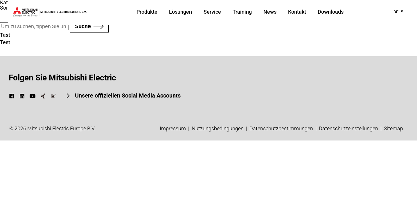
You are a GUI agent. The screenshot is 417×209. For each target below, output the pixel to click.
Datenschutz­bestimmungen (281, 128)
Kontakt (297, 12)
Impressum (173, 128)
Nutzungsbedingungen (218, 128)
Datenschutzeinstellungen (348, 128)
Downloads (331, 12)
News (269, 12)
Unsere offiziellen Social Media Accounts (127, 95)
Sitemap (393, 128)
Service (212, 12)
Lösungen (180, 12)
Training (242, 12)
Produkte (146, 12)
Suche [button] (83, 26)
